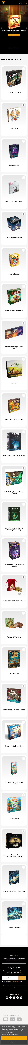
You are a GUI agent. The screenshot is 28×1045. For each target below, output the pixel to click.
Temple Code (14, 673)
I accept (14, 1038)
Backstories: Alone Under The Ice (14, 455)
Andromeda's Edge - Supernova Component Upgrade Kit (14, 855)
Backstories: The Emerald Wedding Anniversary (14, 529)
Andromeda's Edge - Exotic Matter (14, 347)
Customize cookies (13, 1034)
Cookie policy (4, 1034)
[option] (14, 27)
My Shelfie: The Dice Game (14, 419)
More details (14, 35)
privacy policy (7, 982)
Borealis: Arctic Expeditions (14, 746)
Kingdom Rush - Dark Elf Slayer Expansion (14, 565)
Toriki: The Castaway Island (14, 310)
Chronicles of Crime (14, 92)
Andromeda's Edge (14, 927)
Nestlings (14, 383)
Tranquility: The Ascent (14, 238)
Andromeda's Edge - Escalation (14, 891)
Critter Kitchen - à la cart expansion (14, 783)
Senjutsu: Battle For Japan (14, 201)
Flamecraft (14, 129)
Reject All (14, 1042)
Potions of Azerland (14, 637)
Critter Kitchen (14, 818)
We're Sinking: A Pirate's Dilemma (14, 709)
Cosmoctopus (14, 165)
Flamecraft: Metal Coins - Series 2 (14, 601)
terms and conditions (15, 981)
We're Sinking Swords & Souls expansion (14, 492)
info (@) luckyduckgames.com (14, 960)
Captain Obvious (14, 274)
